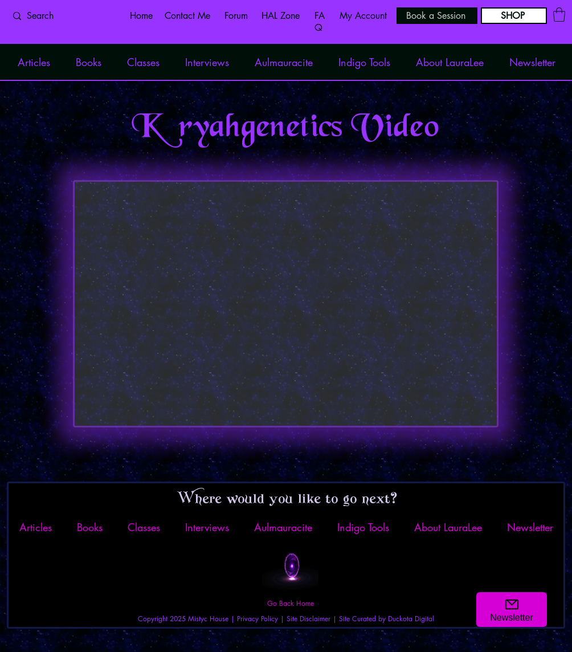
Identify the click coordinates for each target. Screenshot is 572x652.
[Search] (62, 16)
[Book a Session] (437, 15)
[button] (559, 14)
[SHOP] (514, 15)
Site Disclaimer (308, 619)
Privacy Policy (257, 619)
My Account (363, 16)
